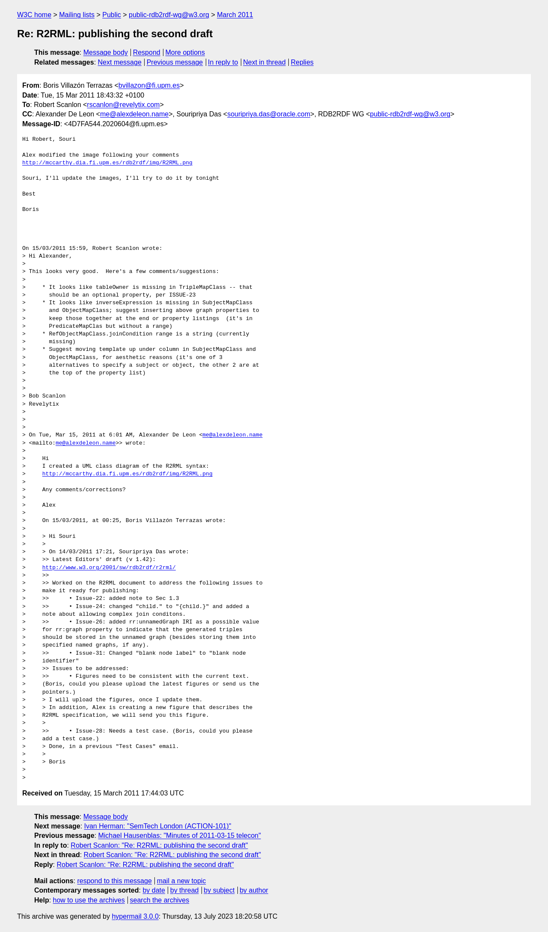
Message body (105, 52)
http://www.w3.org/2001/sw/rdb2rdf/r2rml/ (109, 568)
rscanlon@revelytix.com (123, 104)
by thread (184, 890)
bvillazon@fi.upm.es (149, 85)
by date (153, 890)
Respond (146, 52)
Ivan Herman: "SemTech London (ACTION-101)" (157, 826)
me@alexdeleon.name (134, 114)
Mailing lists (77, 14)
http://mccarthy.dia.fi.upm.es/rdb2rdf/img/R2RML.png (107, 163)
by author (254, 890)
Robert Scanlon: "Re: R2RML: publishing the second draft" (159, 845)
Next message (120, 62)
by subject (219, 890)
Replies (302, 62)
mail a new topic (181, 881)
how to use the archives (89, 900)
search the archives (160, 900)
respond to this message (114, 881)
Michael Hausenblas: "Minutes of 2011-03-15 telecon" (179, 835)
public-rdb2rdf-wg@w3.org (169, 14)
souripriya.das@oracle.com (268, 114)
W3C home (34, 14)
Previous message (175, 62)
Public (111, 14)
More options (185, 52)
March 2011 (235, 14)
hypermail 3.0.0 (135, 916)
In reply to (223, 62)
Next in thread (264, 62)
